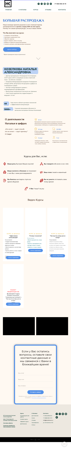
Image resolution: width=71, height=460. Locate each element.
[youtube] (45, 4)
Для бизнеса (23, 434)
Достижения (35, 426)
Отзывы (48, 10)
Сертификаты (35, 433)
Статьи (33, 435)
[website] (57, 428)
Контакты (62, 10)
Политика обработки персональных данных (9, 436)
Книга (33, 428)
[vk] (42, 4)
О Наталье (22, 10)
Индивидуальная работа (24, 426)
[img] (38, 58)
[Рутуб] (51, 4)
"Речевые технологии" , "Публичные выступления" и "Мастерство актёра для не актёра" (13, 302)
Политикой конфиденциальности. (39, 408)
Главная (8, 10)
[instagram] (48, 4)
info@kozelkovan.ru (48, 430)
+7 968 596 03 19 (60, 4)
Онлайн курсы (24, 429)
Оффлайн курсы (24, 431)
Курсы (35, 10)
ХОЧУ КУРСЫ (12, 49)
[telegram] (39, 4)
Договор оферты (8, 433)
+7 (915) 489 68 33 (47, 426)
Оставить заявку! (35, 402)
